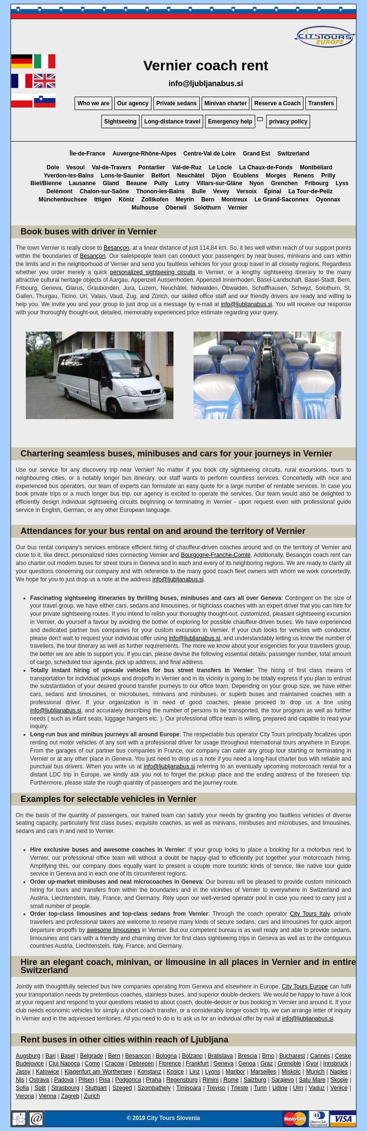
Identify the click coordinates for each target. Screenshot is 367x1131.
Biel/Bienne (46, 183)
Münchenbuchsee (63, 199)
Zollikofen (155, 199)
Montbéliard (316, 167)
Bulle (198, 191)
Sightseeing (120, 121)
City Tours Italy (310, 913)
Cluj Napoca (64, 1063)
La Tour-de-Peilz (311, 191)
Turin (260, 1088)
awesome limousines (113, 930)
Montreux (235, 199)
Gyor (312, 1063)
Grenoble (289, 1063)
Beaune (136, 183)
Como (92, 1063)
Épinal (272, 191)
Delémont (59, 191)
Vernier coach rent (206, 65)
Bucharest (292, 1056)
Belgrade (91, 1056)
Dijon (219, 175)
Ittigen (102, 199)
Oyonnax (328, 199)
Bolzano (192, 1056)
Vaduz (316, 1088)
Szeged (122, 1088)
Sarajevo (282, 1079)
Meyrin (184, 199)
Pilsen (86, 1079)
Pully (161, 183)
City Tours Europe (305, 986)
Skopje (339, 1079)
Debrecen (141, 1063)
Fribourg (316, 183)
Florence (170, 1063)
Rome (230, 1079)
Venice (338, 1088)
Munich (315, 1071)
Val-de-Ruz (186, 167)
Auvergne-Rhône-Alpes (144, 153)
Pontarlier (151, 167)
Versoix (247, 191)
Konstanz (149, 1071)
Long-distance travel (172, 121)
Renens (303, 175)
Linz (194, 1071)
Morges (276, 175)
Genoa (247, 1063)
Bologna (166, 1056)
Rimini (210, 1079)
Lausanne (82, 183)
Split (39, 1088)
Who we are (93, 103)
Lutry (182, 183)
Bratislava (220, 1056)
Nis (20, 1079)
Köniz (126, 199)
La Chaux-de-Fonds (265, 167)
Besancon (138, 1056)
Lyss (341, 183)
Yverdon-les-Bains (68, 175)
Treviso (216, 1088)
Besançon (116, 247)
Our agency (133, 103)
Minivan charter (226, 103)
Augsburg (28, 1056)
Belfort (160, 175)
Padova (64, 1079)
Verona (25, 1096)
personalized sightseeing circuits (152, 272)
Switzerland (294, 153)
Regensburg (181, 1079)
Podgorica (128, 1079)
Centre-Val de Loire (210, 153)
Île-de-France (88, 153)
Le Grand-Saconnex (282, 199)
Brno (268, 1056)
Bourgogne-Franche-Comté (215, 555)
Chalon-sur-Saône (104, 191)
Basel (68, 1056)
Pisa (104, 1079)
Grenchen (284, 183)
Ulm (298, 1088)
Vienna (47, 1096)
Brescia (247, 1056)
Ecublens (246, 175)
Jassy (23, 1071)
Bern (207, 199)
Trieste (239, 1088)
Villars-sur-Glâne (219, 183)
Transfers (321, 103)
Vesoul (75, 167)
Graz (266, 1063)
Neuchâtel (190, 175)
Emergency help (230, 121)
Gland (111, 183)
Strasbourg (65, 1088)
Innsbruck (335, 1063)
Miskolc (291, 1071)
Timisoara (188, 1088)
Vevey (221, 191)
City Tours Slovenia (173, 1118)
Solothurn (207, 207)
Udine (279, 1088)
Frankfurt (197, 1063)
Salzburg (255, 1079)
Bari (50, 1056)
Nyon (256, 183)
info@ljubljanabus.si (206, 83)
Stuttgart (96, 1088)
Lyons (212, 1071)
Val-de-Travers (111, 167)
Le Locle (220, 167)
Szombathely (154, 1088)
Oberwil (175, 207)
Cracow (114, 1063)
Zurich (92, 1096)
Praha (154, 1079)
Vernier (238, 207)
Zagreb (70, 1096)
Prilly (328, 175)
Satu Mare (312, 1079)
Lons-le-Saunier (122, 175)
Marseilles (263, 1071)
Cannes (320, 1056)
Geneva (224, 1063)
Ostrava (39, 1079)
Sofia (22, 1088)
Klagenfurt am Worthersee (98, 1071)
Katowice (47, 1071)
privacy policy (288, 121)
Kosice (175, 1071)
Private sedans (176, 103)
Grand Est (256, 153)
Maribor (235, 1071)
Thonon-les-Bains (160, 191)
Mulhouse (144, 207)
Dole (53, 167)
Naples (338, 1071)
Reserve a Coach (277, 103)
